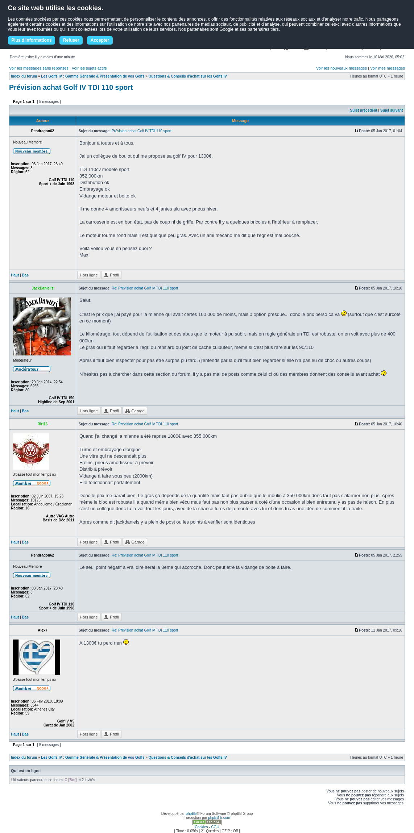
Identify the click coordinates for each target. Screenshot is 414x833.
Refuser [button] (71, 40)
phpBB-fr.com (219, 818)
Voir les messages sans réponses (39, 68)
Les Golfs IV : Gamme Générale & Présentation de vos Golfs (92, 76)
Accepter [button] (100, 40)
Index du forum (24, 76)
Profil (111, 275)
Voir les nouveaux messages (341, 68)
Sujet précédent (363, 110)
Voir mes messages (387, 68)
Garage (135, 410)
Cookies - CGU (207, 827)
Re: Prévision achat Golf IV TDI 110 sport (145, 288)
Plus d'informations (31, 40)
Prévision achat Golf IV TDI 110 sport (71, 87)
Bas (25, 275)
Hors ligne (89, 275)
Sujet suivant (391, 110)
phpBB (191, 814)
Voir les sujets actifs (89, 68)
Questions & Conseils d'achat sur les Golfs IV (188, 76)
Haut (15, 275)
